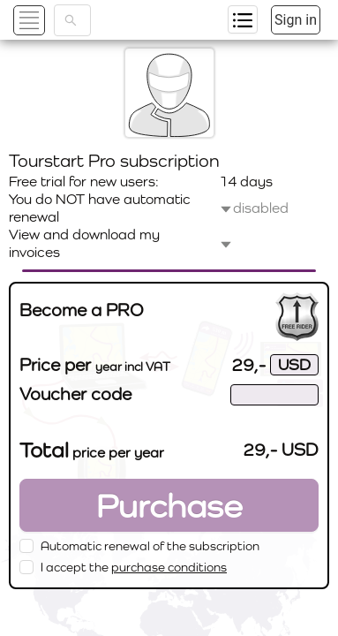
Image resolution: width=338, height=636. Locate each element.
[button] (50, 20)
